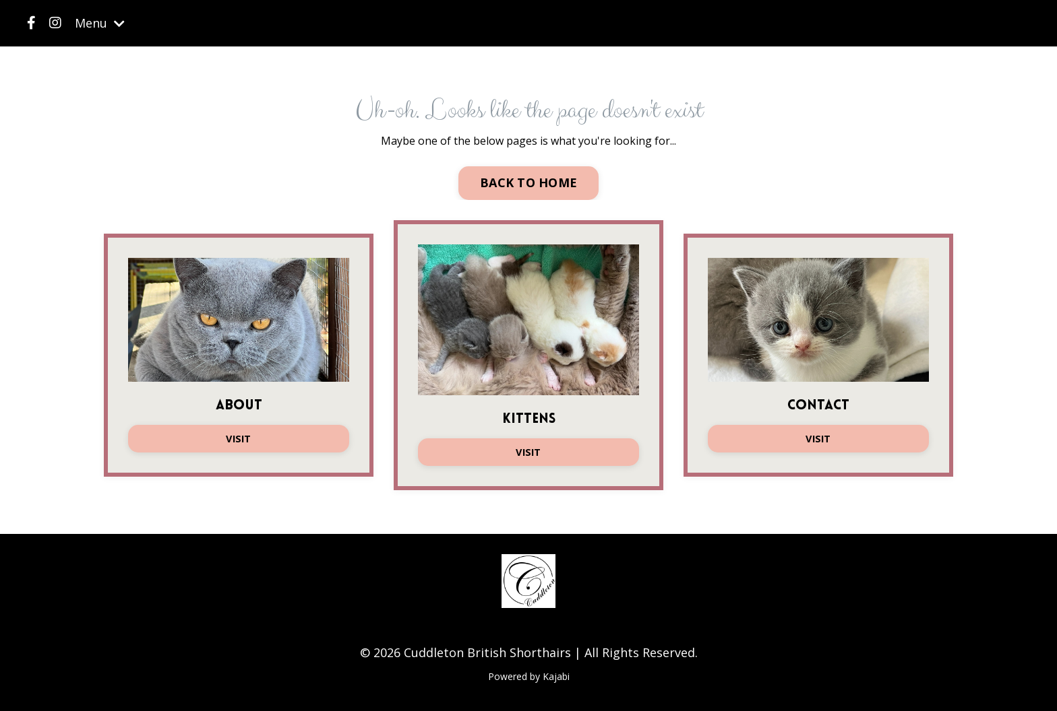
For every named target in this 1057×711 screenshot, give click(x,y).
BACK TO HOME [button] (528, 182)
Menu (100, 23)
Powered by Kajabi (529, 676)
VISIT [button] (238, 438)
